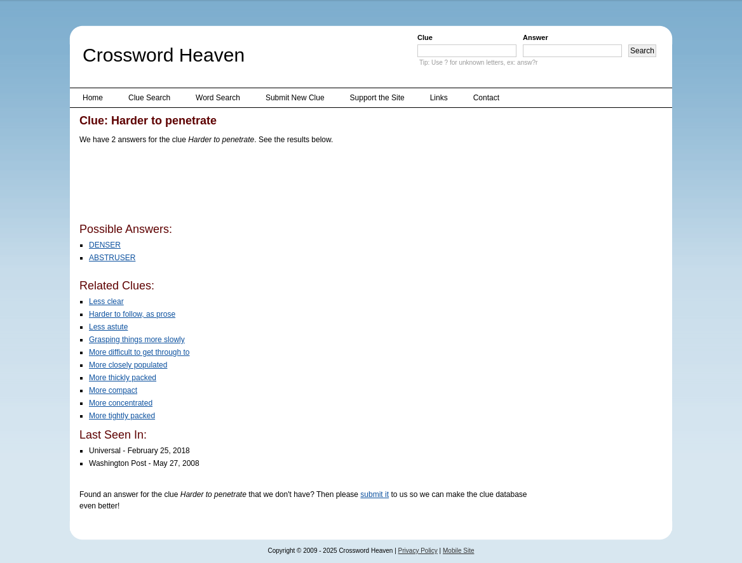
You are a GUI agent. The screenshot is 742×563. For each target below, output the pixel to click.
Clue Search (149, 97)
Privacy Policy (418, 550)
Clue (425, 37)
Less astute (108, 326)
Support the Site (377, 97)
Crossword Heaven (164, 54)
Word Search (218, 97)
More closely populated (128, 365)
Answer (535, 37)
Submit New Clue (295, 97)
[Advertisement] (310, 186)
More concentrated (120, 403)
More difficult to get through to (139, 352)
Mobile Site (458, 550)
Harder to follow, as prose (132, 314)
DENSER (105, 245)
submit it (374, 494)
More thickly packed (122, 377)
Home (93, 97)
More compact (113, 390)
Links (439, 97)
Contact (486, 97)
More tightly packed (122, 415)
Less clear (106, 301)
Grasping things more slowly (137, 339)
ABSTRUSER (112, 257)
